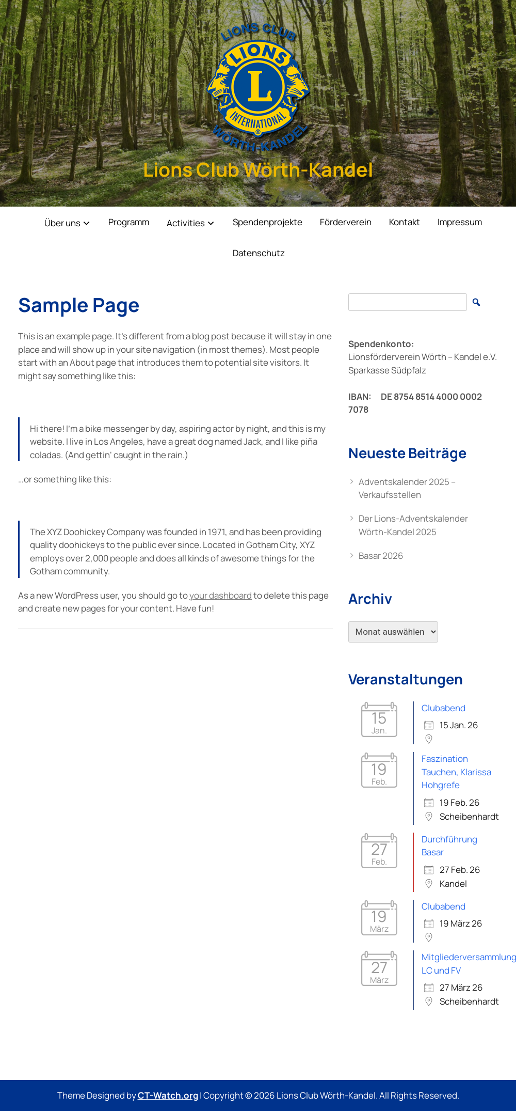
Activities (186, 223)
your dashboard (220, 595)
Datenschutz (259, 253)
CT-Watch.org (168, 1095)
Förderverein (346, 222)
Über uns (62, 223)
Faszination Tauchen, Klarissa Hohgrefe (456, 772)
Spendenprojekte (267, 222)
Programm (128, 222)
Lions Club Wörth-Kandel (258, 169)
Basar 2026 (381, 555)
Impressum (460, 222)
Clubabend (443, 708)
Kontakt (404, 222)
